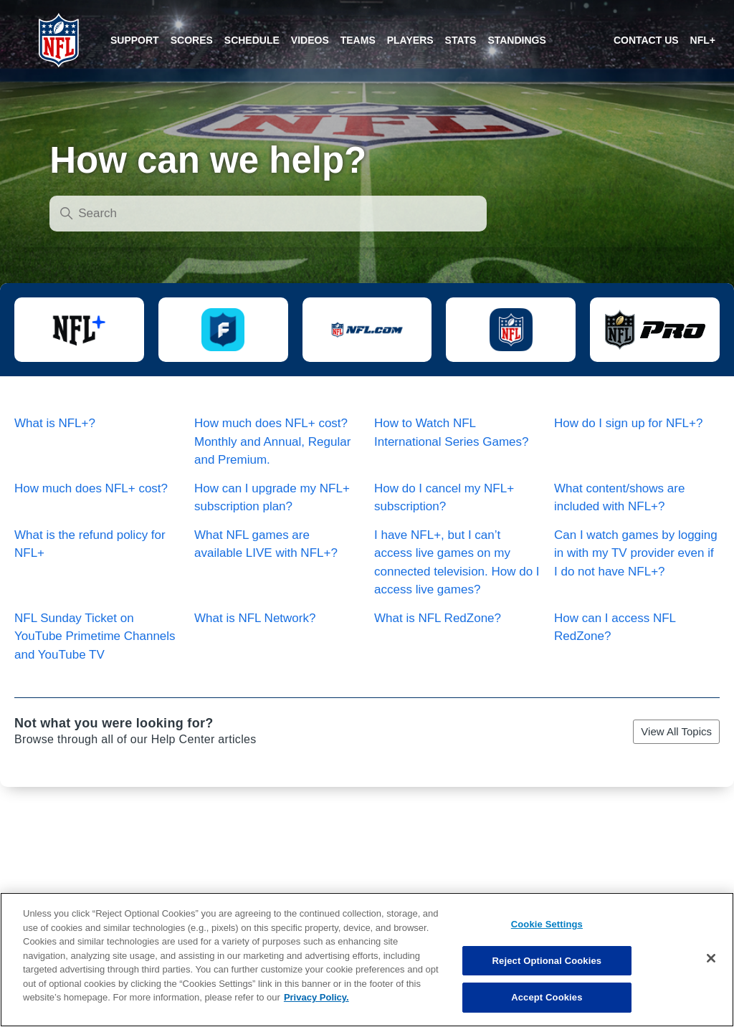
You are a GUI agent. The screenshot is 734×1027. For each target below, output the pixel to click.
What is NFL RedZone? (437, 618)
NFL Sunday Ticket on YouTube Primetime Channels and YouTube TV (95, 636)
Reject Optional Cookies (547, 971)
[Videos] (310, 40)
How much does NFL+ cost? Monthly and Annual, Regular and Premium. (272, 441)
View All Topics (676, 731)
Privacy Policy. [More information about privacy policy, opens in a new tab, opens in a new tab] (316, 1008)
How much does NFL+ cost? (91, 488)
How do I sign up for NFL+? (628, 423)
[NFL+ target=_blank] (702, 40)
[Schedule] (252, 40)
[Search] (268, 213)
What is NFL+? (54, 423)
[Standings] (516, 40)
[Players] (410, 40)
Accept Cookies (546, 1008)
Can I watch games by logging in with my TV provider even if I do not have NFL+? (636, 553)
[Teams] (358, 40)
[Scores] (134, 40)
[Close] (711, 969)
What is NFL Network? (254, 618)
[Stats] (461, 40)
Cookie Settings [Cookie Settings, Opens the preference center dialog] (547, 935)
